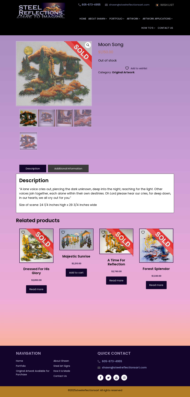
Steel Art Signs (61, 365)
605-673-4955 (111, 361)
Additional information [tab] (68, 168)
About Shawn (97, 18)
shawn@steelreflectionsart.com (127, 4)
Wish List (164, 5)
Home (83, 18)
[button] (88, 45)
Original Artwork (123, 72)
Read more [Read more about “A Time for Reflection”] (116, 280)
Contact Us (165, 28)
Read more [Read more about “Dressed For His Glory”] (36, 289)
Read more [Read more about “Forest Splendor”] (156, 285)
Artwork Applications (158, 18)
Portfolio (117, 18)
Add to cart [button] (76, 272)
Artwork (134, 18)
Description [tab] (33, 168)
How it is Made (61, 370)
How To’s (148, 28)
